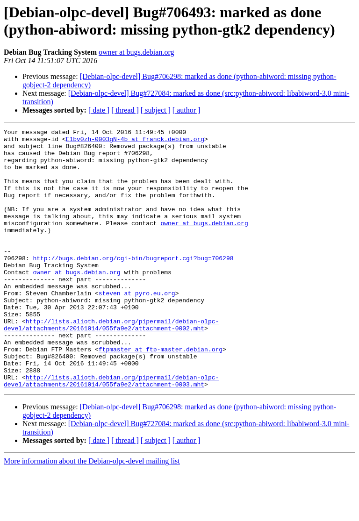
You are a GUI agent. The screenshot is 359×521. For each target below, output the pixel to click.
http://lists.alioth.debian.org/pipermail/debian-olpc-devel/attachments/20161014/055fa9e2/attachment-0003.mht (111, 431)
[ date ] (98, 110)
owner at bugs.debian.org (136, 52)
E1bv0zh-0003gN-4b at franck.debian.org (135, 141)
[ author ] (186, 110)
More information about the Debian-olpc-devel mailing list (92, 513)
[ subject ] (156, 110)
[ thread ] (125, 110)
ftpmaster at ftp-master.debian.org (161, 394)
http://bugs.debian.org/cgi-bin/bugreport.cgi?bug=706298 (133, 284)
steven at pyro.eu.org (137, 326)
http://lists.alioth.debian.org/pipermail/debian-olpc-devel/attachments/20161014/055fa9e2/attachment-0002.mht (111, 364)
